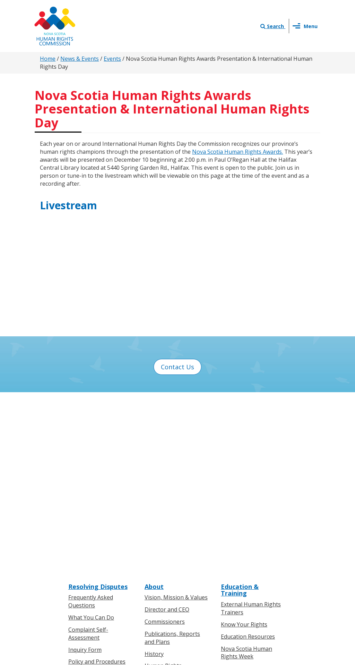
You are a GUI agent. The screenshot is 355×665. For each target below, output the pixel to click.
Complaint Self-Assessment (88, 456)
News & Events (79, 58)
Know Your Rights (244, 447)
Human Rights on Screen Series (253, 495)
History (154, 476)
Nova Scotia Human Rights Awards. (237, 151)
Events (112, 58)
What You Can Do (91, 440)
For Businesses (88, 565)
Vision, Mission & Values (176, 420)
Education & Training (240, 412)
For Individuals (87, 553)
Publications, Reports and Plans (172, 461)
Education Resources (248, 459)
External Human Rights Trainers (251, 431)
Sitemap (258, 599)
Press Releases (164, 553)
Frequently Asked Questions (90, 424)
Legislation (82, 577)
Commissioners (165, 444)
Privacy (210, 599)
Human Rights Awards (173, 517)
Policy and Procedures (96, 484)
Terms (233, 599)
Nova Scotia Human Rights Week (246, 475)
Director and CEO (167, 432)
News (152, 565)
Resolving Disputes (98, 409)
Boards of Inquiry (91, 496)
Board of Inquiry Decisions (89, 513)
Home (47, 58)
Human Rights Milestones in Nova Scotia (170, 496)
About (154, 409)
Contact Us (177, 367)
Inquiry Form (85, 472)
